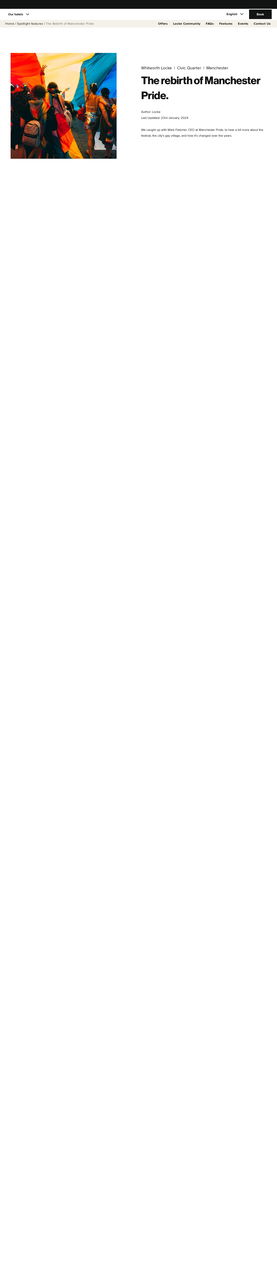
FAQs (210, 28)
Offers (163, 28)
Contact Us (262, 28)
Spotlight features (30, 28)
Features (226, 28)
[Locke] (138, 17)
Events (243, 28)
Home (9, 28)
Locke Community (187, 28)
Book (260, 17)
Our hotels (15, 16)
